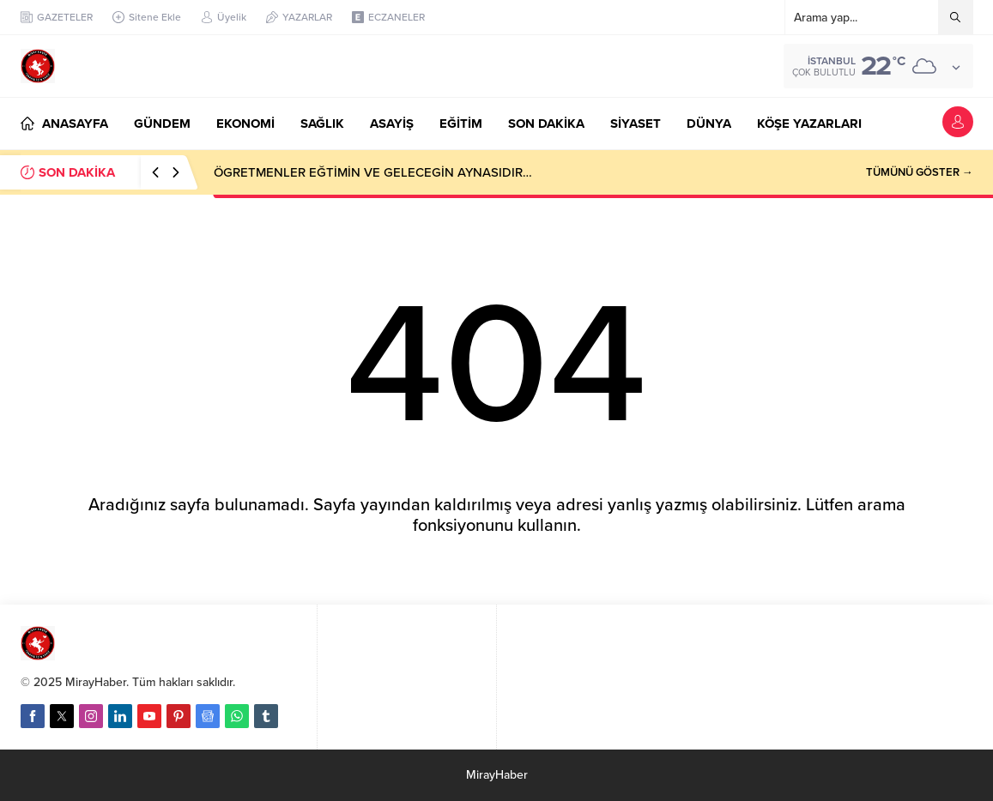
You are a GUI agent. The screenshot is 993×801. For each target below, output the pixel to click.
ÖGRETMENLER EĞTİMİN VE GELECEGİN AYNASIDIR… (373, 172)
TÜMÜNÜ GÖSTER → (919, 172)
